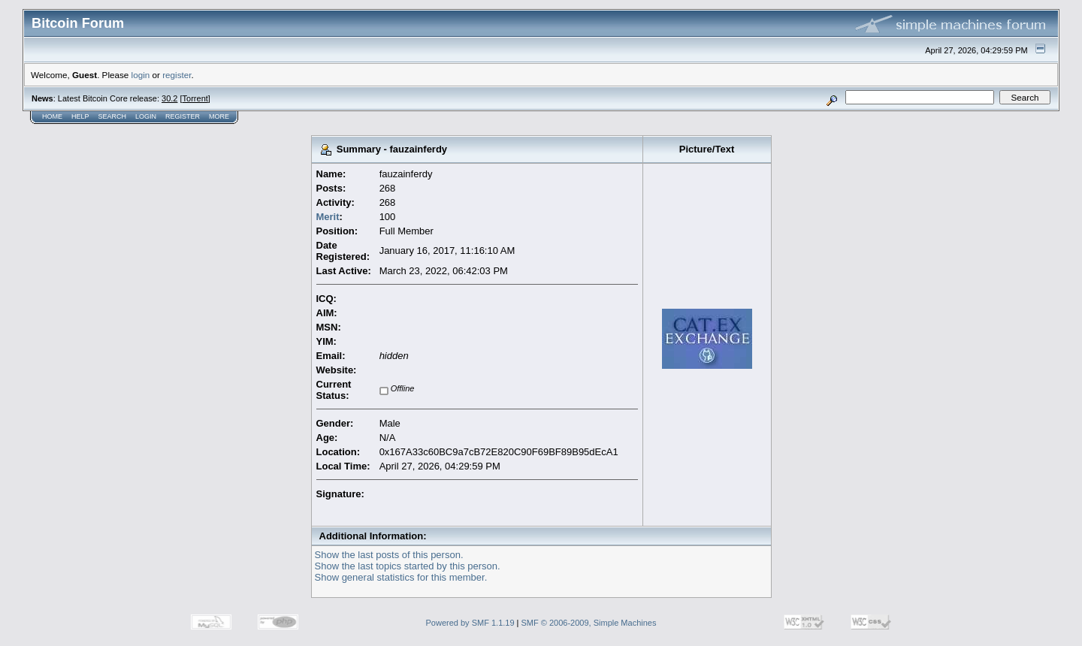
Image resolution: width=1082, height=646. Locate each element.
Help (80, 116)
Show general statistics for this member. (401, 577)
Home (52, 116)
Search (112, 116)
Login (145, 116)
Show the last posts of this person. (389, 554)
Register (182, 116)
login (140, 75)
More (219, 116)
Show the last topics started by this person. (407, 566)
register (176, 75)
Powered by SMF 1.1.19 (470, 622)
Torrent (195, 98)
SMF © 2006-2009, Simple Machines (589, 622)
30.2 (169, 98)
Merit (328, 216)
